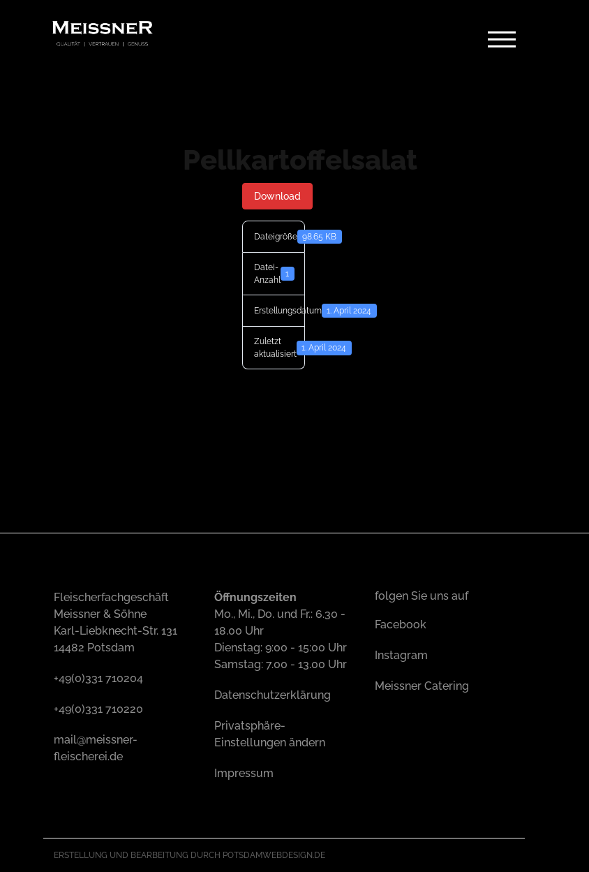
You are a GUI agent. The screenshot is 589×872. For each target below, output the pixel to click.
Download (277, 196)
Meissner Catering (422, 686)
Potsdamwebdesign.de (274, 855)
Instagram (401, 655)
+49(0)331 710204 (98, 678)
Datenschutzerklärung (272, 695)
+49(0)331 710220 (98, 709)
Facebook (400, 624)
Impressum (244, 773)
